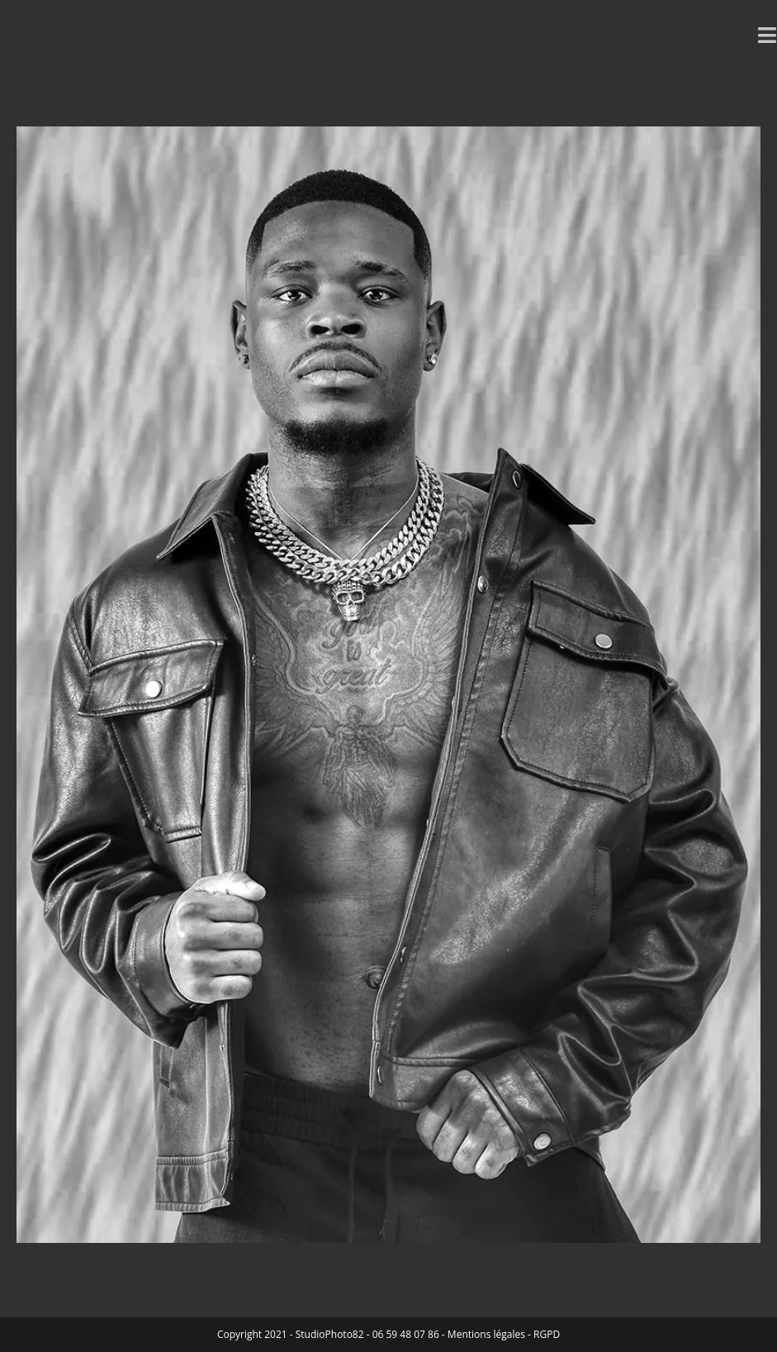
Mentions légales (486, 1334)
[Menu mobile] (767, 35)
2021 (274, 1334)
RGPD (546, 1334)
